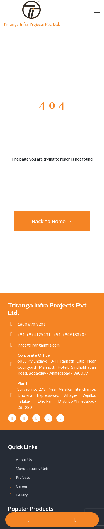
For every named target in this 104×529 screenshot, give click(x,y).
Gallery (22, 495)
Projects (23, 477)
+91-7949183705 (70, 334)
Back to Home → (52, 221)
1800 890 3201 (31, 324)
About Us (24, 459)
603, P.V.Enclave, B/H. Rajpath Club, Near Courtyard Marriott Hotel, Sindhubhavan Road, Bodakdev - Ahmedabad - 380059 (56, 367)
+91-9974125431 (34, 334)
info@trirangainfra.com (38, 344)
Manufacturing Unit (32, 468)
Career (21, 486)
